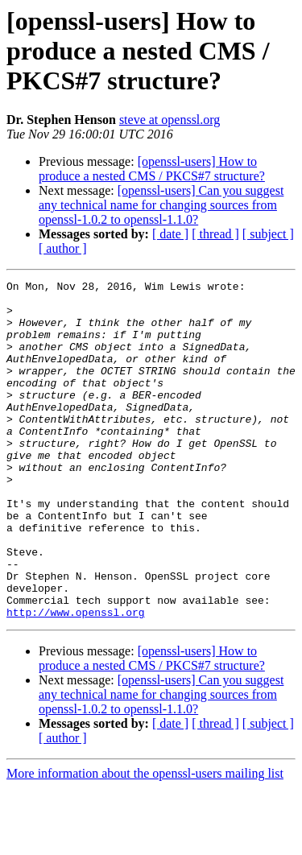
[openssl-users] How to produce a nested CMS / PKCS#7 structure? (152, 169)
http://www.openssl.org (75, 679)
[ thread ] (215, 234)
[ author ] (63, 248)
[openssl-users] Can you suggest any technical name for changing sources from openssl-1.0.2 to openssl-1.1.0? (161, 205)
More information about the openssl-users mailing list (144, 841)
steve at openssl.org (169, 119)
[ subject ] (268, 234)
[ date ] (170, 234)
